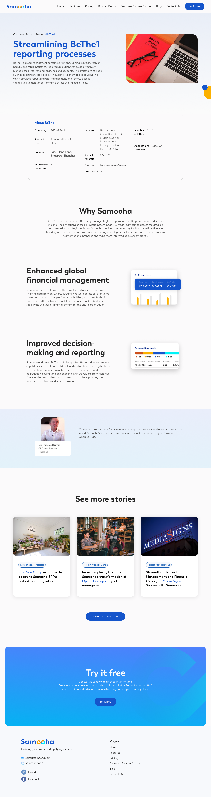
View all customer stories (106, 616)
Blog (159, 6)
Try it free (194, 6)
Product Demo (107, 6)
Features (75, 6)
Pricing (89, 6)
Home (61, 6)
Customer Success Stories (136, 6)
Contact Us (173, 6)
